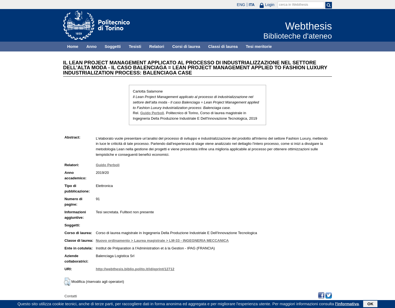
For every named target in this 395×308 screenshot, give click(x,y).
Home (72, 46)
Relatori (156, 46)
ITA (252, 5)
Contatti (70, 296)
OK (370, 304)
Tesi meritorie (259, 46)
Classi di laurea (223, 46)
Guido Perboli (152, 113)
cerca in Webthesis (293, 5)
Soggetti (113, 46)
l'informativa (347, 304)
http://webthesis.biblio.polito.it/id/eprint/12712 (135, 269)
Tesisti (135, 46)
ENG (241, 5)
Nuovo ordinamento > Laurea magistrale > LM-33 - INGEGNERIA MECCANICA (162, 240)
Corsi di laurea (186, 46)
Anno (91, 46)
